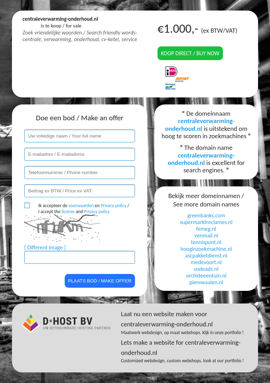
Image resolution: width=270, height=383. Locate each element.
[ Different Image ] (45, 247)
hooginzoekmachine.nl (206, 248)
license (68, 212)
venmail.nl (206, 235)
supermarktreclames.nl (206, 222)
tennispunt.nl (206, 242)
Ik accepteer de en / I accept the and (83, 209)
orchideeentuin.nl (206, 275)
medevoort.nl (206, 262)
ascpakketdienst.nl (206, 255)
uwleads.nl (206, 269)
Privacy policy (113, 206)
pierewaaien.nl (206, 282)
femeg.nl (206, 228)
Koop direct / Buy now (190, 53)
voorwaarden (81, 206)
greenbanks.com (206, 215)
